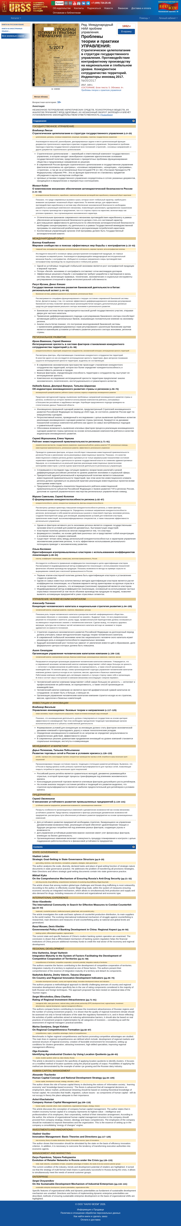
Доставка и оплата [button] (141, 8)
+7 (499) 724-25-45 (101, 3)
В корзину (126, 31)
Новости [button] (108, 8)
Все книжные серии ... (14, 36)
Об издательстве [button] (62, 8)
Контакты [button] (79, 8)
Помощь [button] (143, 18)
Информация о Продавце (90, 1209)
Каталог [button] (15, 18)
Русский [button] (59, 3)
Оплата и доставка (90, 1220)
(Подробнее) (106, 115)
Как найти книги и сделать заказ (90, 1216)
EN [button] (70, 3)
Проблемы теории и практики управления (101, 90)
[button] (75, 3)
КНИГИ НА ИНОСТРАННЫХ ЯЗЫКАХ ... (12, 30)
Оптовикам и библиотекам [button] (67, 13)
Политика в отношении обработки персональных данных (90, 1213)
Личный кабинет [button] (167, 18)
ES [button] (66, 3)
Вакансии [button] (122, 8)
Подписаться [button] (94, 8)
